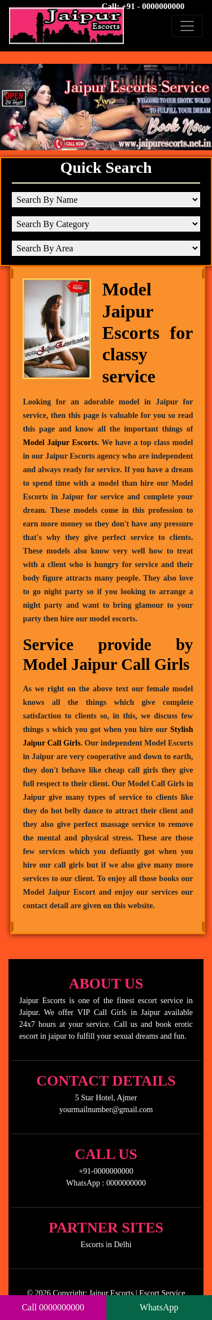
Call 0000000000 (52, 1307)
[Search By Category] (106, 224)
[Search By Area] (106, 248)
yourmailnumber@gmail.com (106, 1109)
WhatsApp (159, 1307)
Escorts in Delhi (105, 1244)
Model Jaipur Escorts (60, 442)
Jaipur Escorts (111, 1293)
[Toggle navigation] (187, 26)
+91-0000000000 (106, 1171)
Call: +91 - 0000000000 (143, 6)
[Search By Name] (106, 199)
